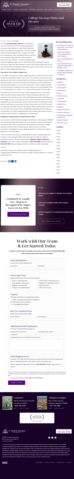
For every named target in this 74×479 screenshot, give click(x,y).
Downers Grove (39, 448)
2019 (58, 152)
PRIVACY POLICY (50, 462)
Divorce (17, 41)
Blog (46, 9)
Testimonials (32, 9)
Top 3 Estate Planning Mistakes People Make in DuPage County (65, 66)
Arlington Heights (7, 446)
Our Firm (9, 9)
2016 (58, 161)
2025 (58, 133)
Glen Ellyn (5, 451)
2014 (58, 167)
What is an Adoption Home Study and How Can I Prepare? (64, 54)
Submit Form (16, 382)
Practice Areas (23, 9)
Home (4, 9)
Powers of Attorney (63, 112)
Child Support (61, 90)
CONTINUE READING (18, 214)
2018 (58, 155)
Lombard (63, 444)
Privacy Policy (39, 378)
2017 (58, 158)
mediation (37, 444)
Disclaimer (29, 378)
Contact (51, 9)
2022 (58, 142)
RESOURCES (60, 462)
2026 (58, 130)
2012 (58, 173)
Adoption (60, 82)
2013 (58, 170)
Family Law (60, 99)
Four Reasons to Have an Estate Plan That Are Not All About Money (65, 47)
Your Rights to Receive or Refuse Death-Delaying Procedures (65, 72)
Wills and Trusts (62, 123)
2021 (58, 146)
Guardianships (62, 101)
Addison (36, 446)
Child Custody (61, 88)
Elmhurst (57, 448)
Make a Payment (59, 9)
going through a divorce (15, 44)
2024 (58, 136)
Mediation (60, 107)
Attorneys (15, 9)
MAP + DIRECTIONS (21, 408)
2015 (58, 164)
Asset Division (61, 85)
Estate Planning (62, 96)
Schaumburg (17, 455)
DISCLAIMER (39, 462)
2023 (58, 139)
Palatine (54, 453)
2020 (58, 149)
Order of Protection (63, 110)
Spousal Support (62, 120)
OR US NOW (63, 431)
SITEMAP (69, 462)
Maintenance (61, 104)
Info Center (40, 9)
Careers (67, 9)
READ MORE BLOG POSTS (51, 221)
